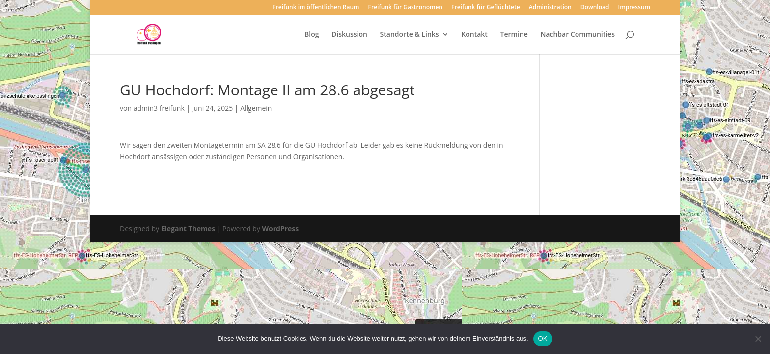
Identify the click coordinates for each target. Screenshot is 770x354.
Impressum (634, 7)
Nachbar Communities (577, 35)
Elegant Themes (188, 228)
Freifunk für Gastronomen (405, 7)
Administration (550, 7)
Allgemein (256, 108)
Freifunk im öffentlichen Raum (316, 7)
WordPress (280, 228)
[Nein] (758, 339)
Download (594, 7)
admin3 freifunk (159, 108)
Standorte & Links (409, 35)
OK (543, 338)
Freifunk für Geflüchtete (485, 7)
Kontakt (474, 35)
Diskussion (349, 35)
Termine (514, 35)
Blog (311, 35)
